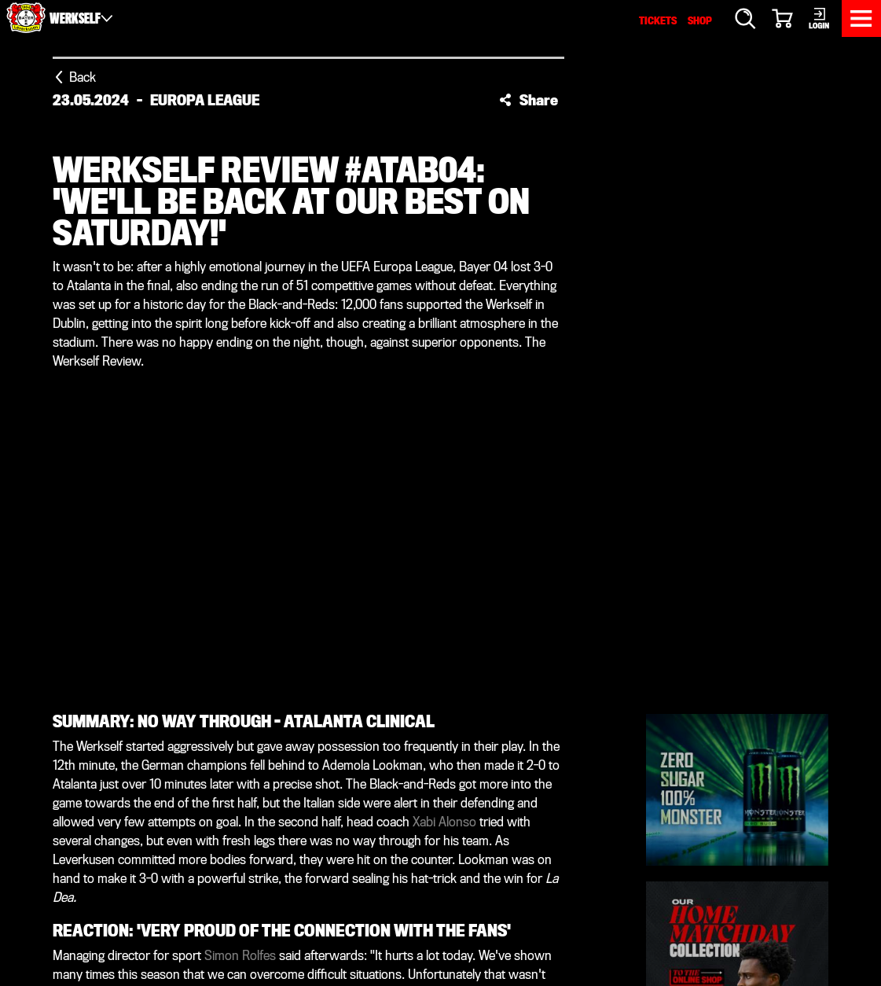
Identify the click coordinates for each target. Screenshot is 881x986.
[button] (528, 99)
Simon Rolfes (240, 955)
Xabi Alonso (444, 822)
